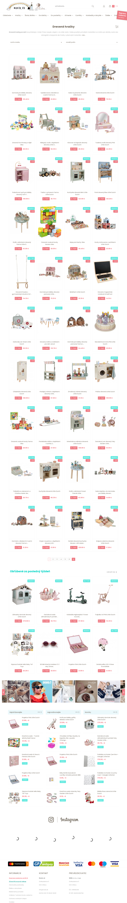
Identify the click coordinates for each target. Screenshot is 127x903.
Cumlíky (78, 15)
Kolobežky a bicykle (93, 15)
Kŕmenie (68, 15)
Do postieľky (56, 15)
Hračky (18, 15)
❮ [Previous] (3, 692)
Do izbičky (43, 15)
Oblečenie (7, 15)
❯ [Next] (123, 692)
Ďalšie (107, 15)
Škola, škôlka (30, 15)
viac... (84, 35)
